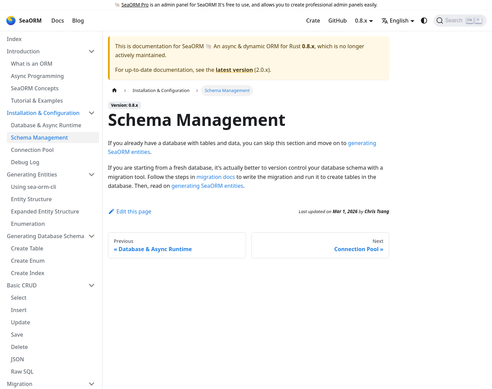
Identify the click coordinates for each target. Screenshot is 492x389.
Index (14, 39)
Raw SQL (22, 371)
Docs (57, 20)
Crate (313, 20)
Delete (19, 347)
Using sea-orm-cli (33, 187)
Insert (19, 310)
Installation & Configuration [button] (43, 113)
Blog (78, 20)
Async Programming (37, 76)
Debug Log (25, 162)
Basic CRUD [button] (22, 285)
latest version (234, 70)
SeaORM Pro (135, 4)
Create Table (27, 248)
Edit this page (129, 211)
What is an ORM (31, 63)
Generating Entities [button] (32, 174)
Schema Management (39, 137)
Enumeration (28, 224)
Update (20, 322)
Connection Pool (32, 150)
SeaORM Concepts (34, 88)
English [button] (395, 20)
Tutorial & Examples (37, 100)
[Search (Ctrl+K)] (460, 20)
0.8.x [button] (361, 20)
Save (17, 334)
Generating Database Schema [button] (45, 236)
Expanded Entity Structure (45, 211)
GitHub (337, 20)
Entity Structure (31, 199)
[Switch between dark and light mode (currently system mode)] (424, 20)
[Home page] (114, 90)
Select (18, 297)
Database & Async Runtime (46, 125)
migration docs (215, 177)
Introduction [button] (23, 51)
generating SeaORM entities (207, 186)
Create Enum (28, 260)
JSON (17, 359)
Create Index (27, 273)
